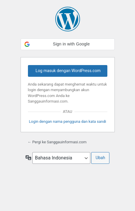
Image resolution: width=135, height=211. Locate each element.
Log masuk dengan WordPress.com (68, 70)
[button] (68, 44)
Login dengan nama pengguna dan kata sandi (67, 121)
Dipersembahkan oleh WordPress (67, 19)
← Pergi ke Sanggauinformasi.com (57, 142)
